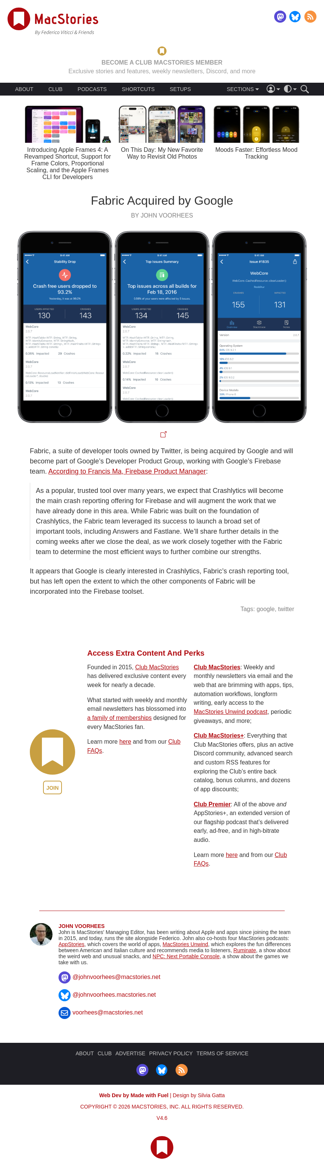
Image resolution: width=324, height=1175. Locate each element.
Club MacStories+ (219, 735)
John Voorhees (82, 926)
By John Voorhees (162, 215)
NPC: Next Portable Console (186, 956)
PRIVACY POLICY (171, 1053)
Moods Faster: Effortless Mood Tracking (256, 153)
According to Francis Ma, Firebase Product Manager (127, 471)
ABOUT (24, 89)
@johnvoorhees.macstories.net (114, 994)
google (265, 609)
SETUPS (180, 89)
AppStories (71, 944)
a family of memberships (119, 718)
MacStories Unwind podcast (230, 712)
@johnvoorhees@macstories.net (116, 977)
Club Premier (212, 804)
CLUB (55, 89)
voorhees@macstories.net (108, 1012)
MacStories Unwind (185, 944)
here (125, 741)
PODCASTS (92, 89)
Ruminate (244, 950)
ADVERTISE (130, 1053)
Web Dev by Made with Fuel (133, 1095)
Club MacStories (157, 667)
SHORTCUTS (138, 89)
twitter (286, 609)
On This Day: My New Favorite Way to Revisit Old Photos (162, 153)
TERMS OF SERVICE (222, 1053)
